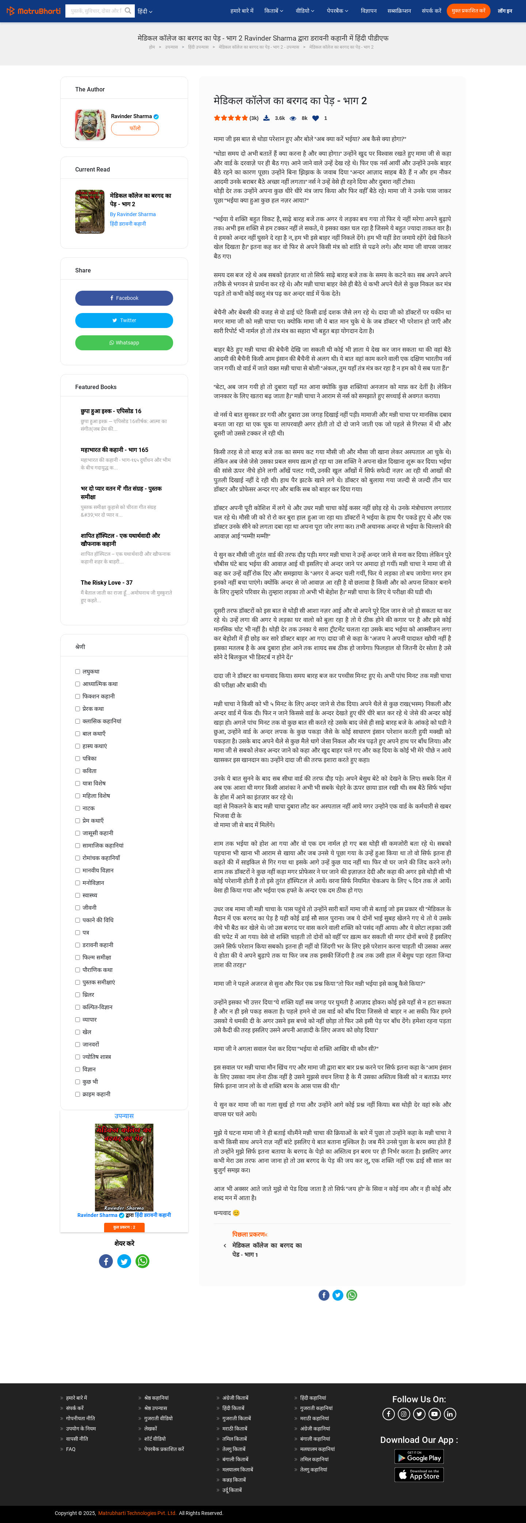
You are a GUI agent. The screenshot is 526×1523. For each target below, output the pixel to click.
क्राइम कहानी (96, 1094)
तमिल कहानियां (314, 1459)
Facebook (124, 298)
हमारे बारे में (242, 11)
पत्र (86, 932)
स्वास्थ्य (90, 895)
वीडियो (306, 11)
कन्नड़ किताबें (234, 1480)
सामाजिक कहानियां (103, 845)
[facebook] (388, 1414)
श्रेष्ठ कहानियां (156, 1398)
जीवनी (89, 907)
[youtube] (434, 1414)
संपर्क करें (431, 11)
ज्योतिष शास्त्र (97, 1056)
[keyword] (100, 11)
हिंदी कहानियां (313, 1398)
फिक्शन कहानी (99, 696)
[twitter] (419, 1414)
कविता (89, 771)
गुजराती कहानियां (316, 1408)
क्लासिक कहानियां (102, 721)
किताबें (274, 11)
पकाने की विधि (98, 920)
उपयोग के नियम (81, 1429)
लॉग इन (505, 11)
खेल (87, 1032)
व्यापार (90, 1019)
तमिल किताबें (234, 1439)
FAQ (71, 1449)
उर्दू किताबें (232, 1490)
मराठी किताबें (234, 1429)
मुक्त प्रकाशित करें (468, 11)
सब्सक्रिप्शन (399, 11)
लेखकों (150, 1429)
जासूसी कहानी (98, 833)
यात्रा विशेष (94, 783)
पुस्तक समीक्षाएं (99, 982)
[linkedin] (450, 1414)
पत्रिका (89, 758)
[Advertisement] (124, 1332)
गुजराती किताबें (236, 1418)
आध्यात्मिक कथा (100, 684)
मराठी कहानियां (314, 1418)
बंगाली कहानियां (315, 1439)
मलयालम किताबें (237, 1470)
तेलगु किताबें (233, 1449)
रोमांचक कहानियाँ (101, 858)
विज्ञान (89, 1069)
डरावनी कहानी (98, 945)
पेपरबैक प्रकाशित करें (164, 1449)
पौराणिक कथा (98, 969)
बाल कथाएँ (94, 733)
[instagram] (404, 1414)
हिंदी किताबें (233, 1408)
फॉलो (135, 128)
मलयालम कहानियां (317, 1449)
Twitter (124, 320)
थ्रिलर (88, 994)
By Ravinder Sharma (133, 214)
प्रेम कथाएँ (93, 820)
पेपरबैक (338, 11)
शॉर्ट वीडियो (155, 1439)
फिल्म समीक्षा (97, 957)
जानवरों (91, 1044)
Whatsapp (124, 343)
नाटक (89, 808)
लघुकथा (91, 671)
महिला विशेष (96, 795)
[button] (128, 11)
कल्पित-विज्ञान (98, 1007)
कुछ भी (90, 1081)
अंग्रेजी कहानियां (315, 1429)
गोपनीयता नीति (80, 1418)
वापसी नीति (77, 1439)
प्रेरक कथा (93, 708)
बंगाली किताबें (235, 1459)
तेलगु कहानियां (313, 1470)
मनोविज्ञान (93, 882)
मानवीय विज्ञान (98, 870)
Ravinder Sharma (135, 116)
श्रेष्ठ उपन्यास (155, 1408)
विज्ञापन (369, 11)
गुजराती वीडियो (158, 1418)
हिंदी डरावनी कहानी (128, 224)
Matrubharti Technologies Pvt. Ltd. (137, 1513)
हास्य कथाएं (95, 746)
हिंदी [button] (145, 11)
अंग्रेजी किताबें (235, 1398)
